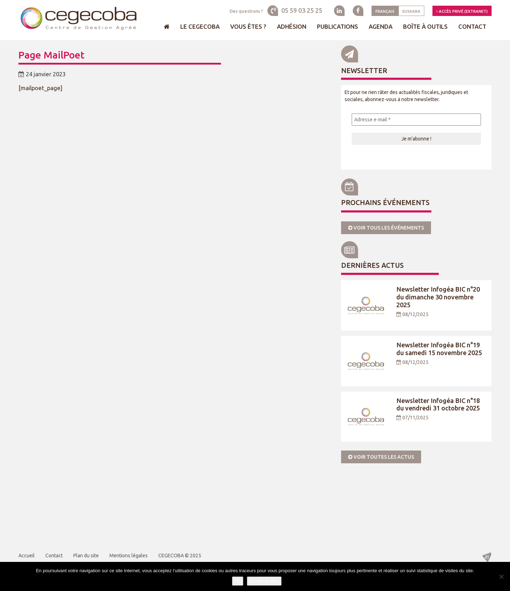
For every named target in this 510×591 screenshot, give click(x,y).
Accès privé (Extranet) (462, 11)
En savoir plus (264, 581)
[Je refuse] (501, 576)
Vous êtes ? (248, 26)
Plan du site (86, 555)
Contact (472, 26)
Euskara (411, 11)
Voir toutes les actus (381, 457)
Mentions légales (128, 555)
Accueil (26, 555)
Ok (238, 581)
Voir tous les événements (386, 228)
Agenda (380, 26)
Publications (337, 26)
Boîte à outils (425, 26)
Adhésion (291, 26)
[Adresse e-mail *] (416, 120)
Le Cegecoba (200, 26)
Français (385, 11)
